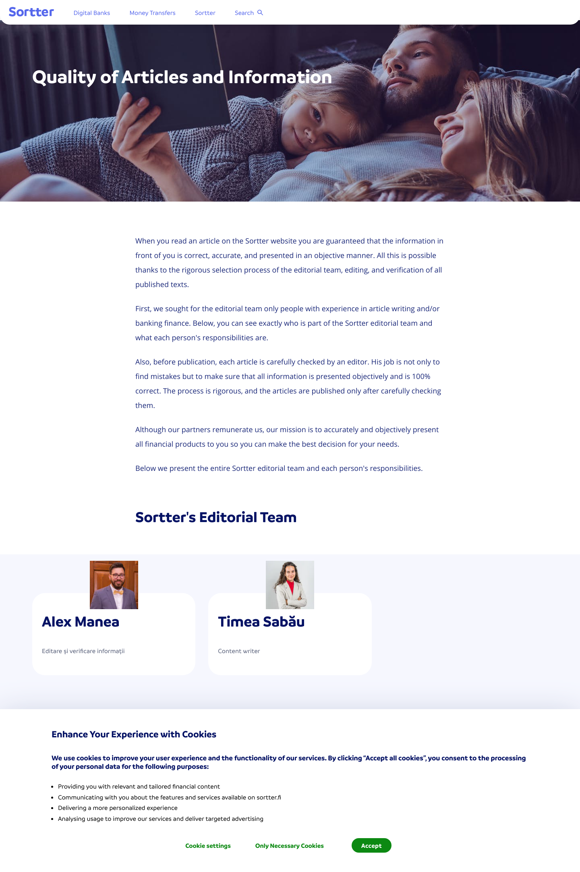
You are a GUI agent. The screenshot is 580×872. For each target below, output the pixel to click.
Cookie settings (208, 845)
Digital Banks (115, 14)
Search (272, 14)
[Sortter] (55, 14)
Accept (371, 845)
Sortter (228, 14)
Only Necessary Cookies (289, 845)
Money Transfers (176, 14)
